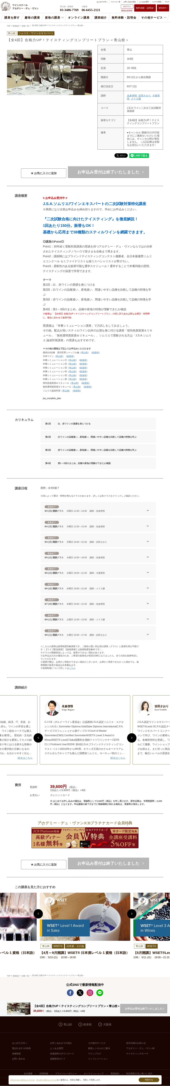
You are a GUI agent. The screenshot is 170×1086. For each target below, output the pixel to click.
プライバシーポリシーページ (22, 1080)
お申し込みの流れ (130, 2)
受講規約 (115, 1073)
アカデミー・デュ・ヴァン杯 (140, 1048)
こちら (72, 668)
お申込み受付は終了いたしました (108, 172)
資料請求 (162, 8)
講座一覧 (25, 26)
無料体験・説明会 (144, 8)
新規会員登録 (126, 11)
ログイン (127, 6)
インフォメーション (98, 1058)
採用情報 (43, 1073)
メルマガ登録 (156, 2)
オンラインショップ (94, 1073)
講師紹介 (101, 17)
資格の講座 (52, 17)
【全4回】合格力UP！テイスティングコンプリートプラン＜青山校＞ (57, 25)
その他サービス (152, 17)
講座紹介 (16, 26)
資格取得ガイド (57, 1058)
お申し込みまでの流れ (61, 1043)
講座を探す (12, 17)
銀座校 (95, 352)
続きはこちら (25, 758)
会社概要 (28, 1073)
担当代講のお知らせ (136, 1043)
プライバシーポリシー (66, 1073)
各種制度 (16, 1053)
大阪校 (107, 1024)
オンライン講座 (79, 17)
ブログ (167, 2)
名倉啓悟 (132, 95)
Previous (38, 738)
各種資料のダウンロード (62, 1053)
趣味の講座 (32, 17)
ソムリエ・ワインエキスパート (36, 33)
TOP (8, 26)
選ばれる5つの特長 (21, 1048)
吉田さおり (144, 95)
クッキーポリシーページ (46, 1080)
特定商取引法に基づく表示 (139, 1073)
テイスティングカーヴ (137, 1053)
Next (131, 738)
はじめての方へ (102, 2)
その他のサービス (97, 1043)
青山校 (84, 352)
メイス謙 (136, 98)
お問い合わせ (18, 1058)
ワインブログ (94, 1053)
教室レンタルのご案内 (99, 1048)
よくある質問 (144, 2)
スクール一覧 (115, 2)
